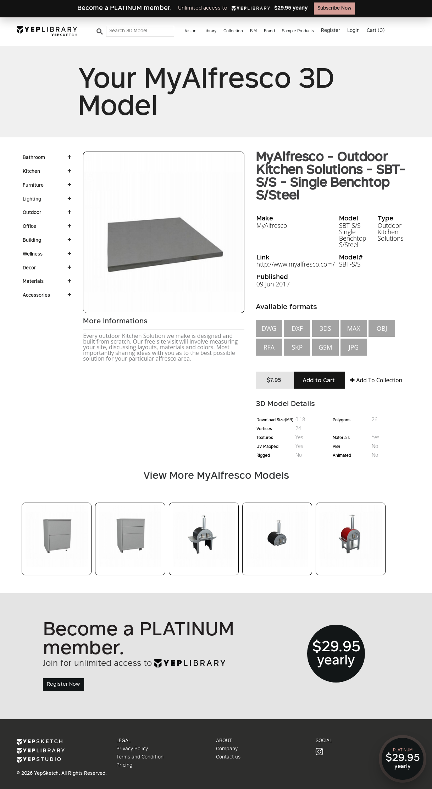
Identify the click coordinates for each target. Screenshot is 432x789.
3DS (325, 328)
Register (330, 31)
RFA (269, 347)
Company (227, 749)
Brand (269, 31)
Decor (29, 268)
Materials (33, 282)
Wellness (33, 254)
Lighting (32, 199)
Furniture (33, 185)
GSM (325, 347)
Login (353, 31)
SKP (297, 347)
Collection (233, 31)
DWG (268, 328)
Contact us (228, 757)
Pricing (124, 765)
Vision (190, 31)
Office (29, 227)
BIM (253, 31)
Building (32, 241)
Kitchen (31, 172)
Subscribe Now (334, 8)
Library (210, 31)
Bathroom (34, 158)
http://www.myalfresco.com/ (295, 264)
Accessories (36, 296)
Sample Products (298, 31)
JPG (354, 347)
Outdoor (32, 213)
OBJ (382, 328)
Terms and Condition (140, 757)
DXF (297, 328)
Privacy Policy (132, 749)
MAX (353, 328)
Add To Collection (376, 380)
